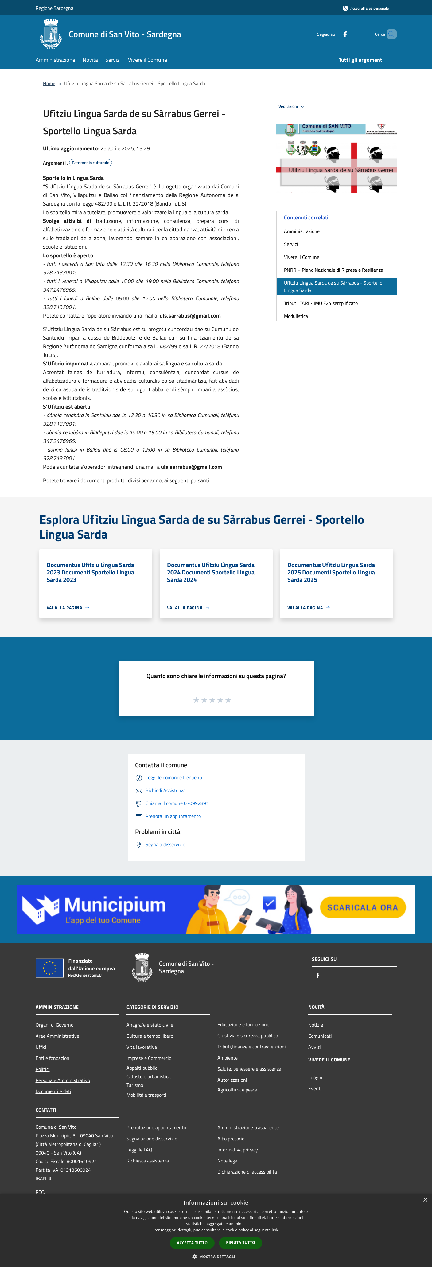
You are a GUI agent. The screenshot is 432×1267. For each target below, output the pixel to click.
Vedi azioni (292, 106)
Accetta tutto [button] (192, 1242)
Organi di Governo (54, 1024)
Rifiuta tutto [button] (240, 1242)
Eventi (315, 1088)
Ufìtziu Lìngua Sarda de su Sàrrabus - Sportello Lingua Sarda (333, 286)
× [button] (425, 1200)
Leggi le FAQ (139, 1149)
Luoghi (315, 1077)
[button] (216, 1256)
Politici (43, 1069)
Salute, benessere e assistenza (249, 1068)
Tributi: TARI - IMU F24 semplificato (321, 303)
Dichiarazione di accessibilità (247, 1171)
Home (49, 83)
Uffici (41, 1047)
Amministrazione (302, 231)
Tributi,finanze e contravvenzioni (251, 1046)
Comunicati (320, 1036)
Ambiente (227, 1057)
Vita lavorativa (141, 1047)
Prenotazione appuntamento (156, 1127)
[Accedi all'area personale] (366, 8)
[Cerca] (389, 34)
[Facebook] (335, 34)
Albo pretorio (230, 1138)
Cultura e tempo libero (149, 1036)
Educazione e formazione (243, 1024)
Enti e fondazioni (53, 1058)
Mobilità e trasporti (146, 1095)
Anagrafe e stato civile (149, 1024)
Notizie (315, 1024)
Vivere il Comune (301, 257)
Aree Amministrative (57, 1036)
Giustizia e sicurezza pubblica (247, 1035)
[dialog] (216, 1230)
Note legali (228, 1160)
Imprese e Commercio (148, 1058)
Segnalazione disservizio (151, 1138)
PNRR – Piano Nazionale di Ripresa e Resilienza (333, 270)
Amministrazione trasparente (248, 1127)
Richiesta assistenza (147, 1160)
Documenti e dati (53, 1091)
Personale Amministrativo (63, 1080)
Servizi (291, 244)
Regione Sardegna (54, 8)
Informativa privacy (237, 1149)
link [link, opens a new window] (275, 1230)
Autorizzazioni (232, 1079)
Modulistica (296, 316)
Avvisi (314, 1047)
